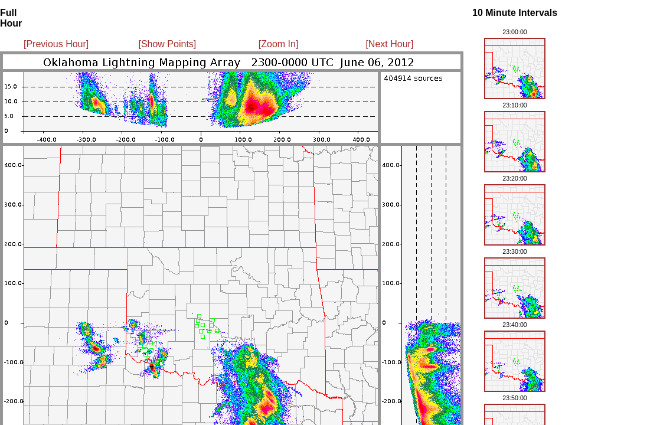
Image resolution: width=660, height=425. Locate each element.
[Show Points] (167, 44)
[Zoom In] (279, 44)
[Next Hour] (389, 44)
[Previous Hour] (56, 44)
